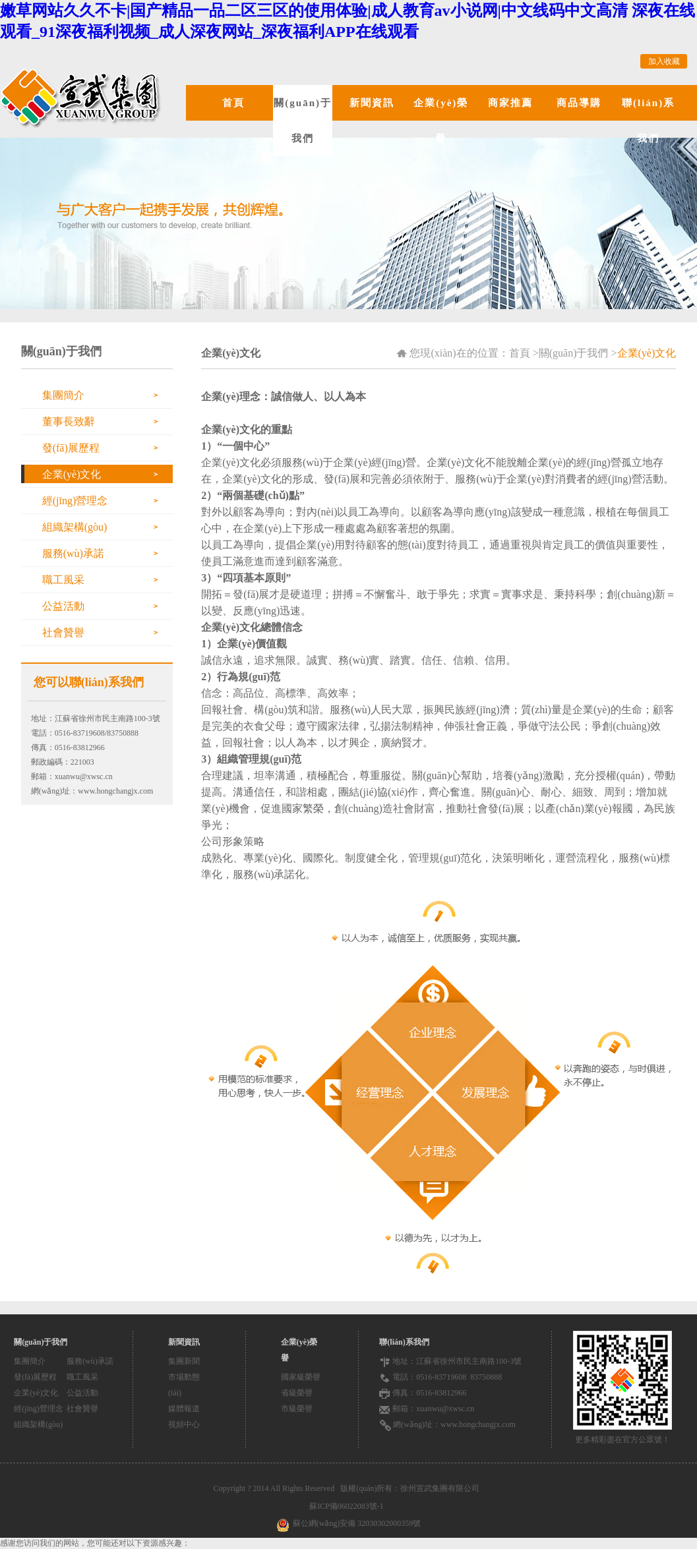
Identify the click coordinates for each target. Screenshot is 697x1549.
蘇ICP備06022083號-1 (348, 1506)
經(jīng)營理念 (75, 500)
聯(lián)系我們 (648, 121)
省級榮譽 (297, 1392)
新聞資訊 (371, 103)
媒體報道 (184, 1408)
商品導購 (579, 103)
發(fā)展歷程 (71, 447)
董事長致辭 (68, 421)
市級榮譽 (297, 1408)
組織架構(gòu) (74, 527)
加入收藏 (664, 61)
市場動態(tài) (184, 1384)
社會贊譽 (63, 632)
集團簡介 (63, 395)
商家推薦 (510, 103)
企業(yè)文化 (72, 474)
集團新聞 (184, 1361)
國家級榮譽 (300, 1377)
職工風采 (63, 579)
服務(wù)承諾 (73, 553)
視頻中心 (184, 1424)
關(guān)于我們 (303, 121)
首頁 (233, 103)
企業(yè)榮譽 (440, 121)
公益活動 (63, 606)
